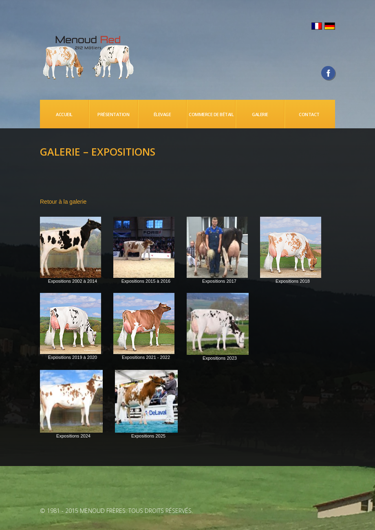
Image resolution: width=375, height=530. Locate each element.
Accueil (64, 114)
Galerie (260, 114)
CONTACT (309, 114)
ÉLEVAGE (162, 114)
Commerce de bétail (211, 114)
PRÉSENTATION (113, 114)
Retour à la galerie (63, 201)
